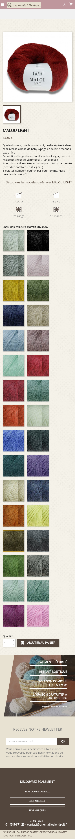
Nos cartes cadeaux (37, 791)
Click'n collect (37, 801)
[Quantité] (7, 643)
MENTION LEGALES (18, 836)
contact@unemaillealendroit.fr (47, 824)
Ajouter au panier (37, 643)
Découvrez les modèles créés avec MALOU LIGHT (39, 182)
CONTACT (34, 832)
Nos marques (37, 810)
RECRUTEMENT (47, 832)
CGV (30, 836)
